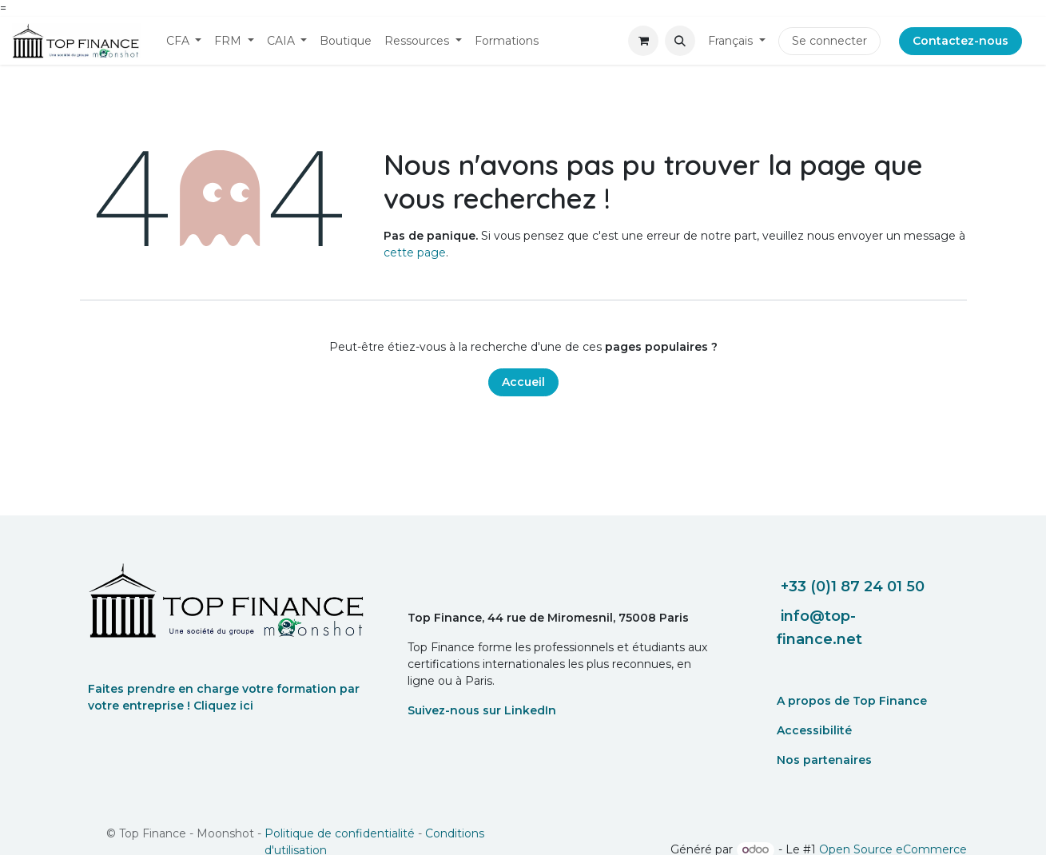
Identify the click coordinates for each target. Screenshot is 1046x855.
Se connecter (829, 41)
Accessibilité (814, 730)
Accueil (523, 382)
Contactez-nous (960, 41)
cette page (415, 252)
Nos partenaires (824, 760)
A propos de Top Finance (852, 701)
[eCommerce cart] (643, 41)
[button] (680, 41)
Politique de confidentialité (339, 833)
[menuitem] (184, 41)
